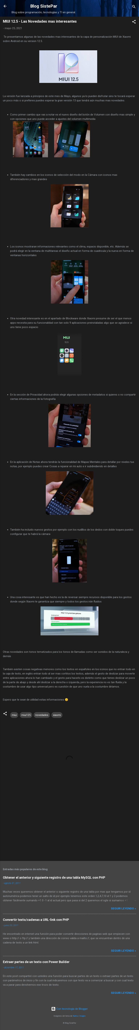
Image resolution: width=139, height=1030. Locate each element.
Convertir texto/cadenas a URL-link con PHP (36, 920)
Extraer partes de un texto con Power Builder (36, 962)
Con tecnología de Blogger (69, 1008)
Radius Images (79, 1016)
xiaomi (57, 715)
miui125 (26, 715)
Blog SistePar (43, 6)
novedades (41, 715)
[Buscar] (134, 7)
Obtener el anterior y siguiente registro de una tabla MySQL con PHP (54, 877)
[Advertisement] (69, 829)
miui (14, 715)
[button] (134, 22)
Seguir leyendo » (123, 908)
